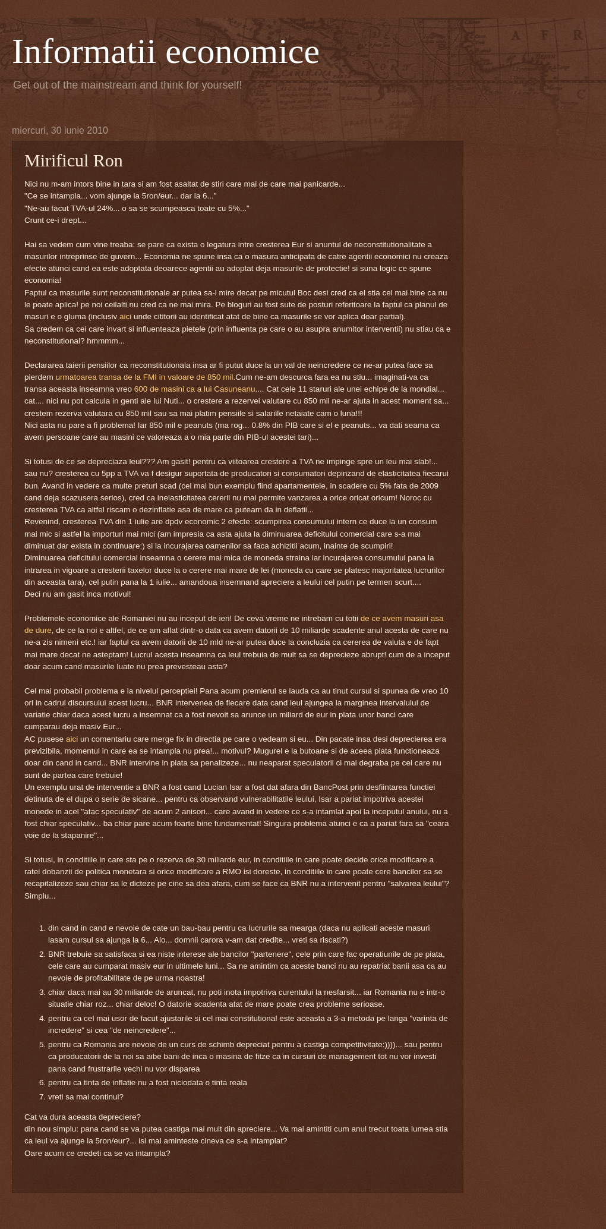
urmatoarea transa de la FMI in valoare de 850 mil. (146, 377)
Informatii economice (166, 51)
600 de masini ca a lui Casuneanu (194, 389)
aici (126, 316)
